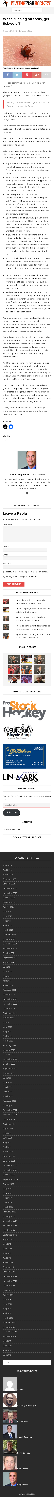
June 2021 (7, 1138)
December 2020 (10, 1165)
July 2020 (7, 1188)
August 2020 (8, 1184)
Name (6, 546)
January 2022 (9, 1105)
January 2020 (9, 1216)
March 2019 (8, 1262)
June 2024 (7, 971)
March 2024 (8, 985)
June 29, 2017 (11, 31)
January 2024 (9, 994)
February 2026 (9, 879)
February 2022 (9, 1101)
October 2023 (9, 1008)
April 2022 (7, 1091)
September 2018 (10, 1290)
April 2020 (7, 1202)
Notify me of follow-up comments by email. (27, 571)
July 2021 (7, 1133)
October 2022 (9, 1064)
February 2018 (9, 1322)
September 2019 (10, 1235)
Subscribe (11, 812)
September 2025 (10, 902)
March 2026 (8, 874)
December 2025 (10, 888)
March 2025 (8, 930)
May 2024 (7, 976)
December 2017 (10, 1332)
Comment (7, 524)
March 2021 (8, 1151)
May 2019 (7, 1253)
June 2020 (7, 1193)
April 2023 (7, 1036)
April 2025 (7, 925)
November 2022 (10, 1059)
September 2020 (10, 1179)
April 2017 (7, 1350)
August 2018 (8, 1295)
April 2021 (7, 1147)
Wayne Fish (26, 31)
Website (7, 563)
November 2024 (10, 948)
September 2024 (10, 958)
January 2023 (9, 1050)
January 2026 (9, 884)
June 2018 (7, 1304)
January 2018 (9, 1327)
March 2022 (8, 1096)
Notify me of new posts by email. (22, 576)
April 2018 (7, 1313)
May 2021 (7, 1142)
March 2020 (8, 1207)
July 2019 (7, 1244)
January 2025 (9, 939)
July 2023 (7, 1022)
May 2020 (7, 1198)
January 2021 (9, 1161)
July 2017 (7, 1341)
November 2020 (10, 1170)
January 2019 (9, 1272)
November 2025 (10, 893)
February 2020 (9, 1212)
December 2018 (10, 1276)
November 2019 (10, 1225)
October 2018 (9, 1285)
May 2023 (7, 1031)
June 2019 (7, 1248)
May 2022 (7, 1087)
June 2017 (7, 1345)
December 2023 (10, 999)
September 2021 (10, 1124)
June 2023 (7, 1027)
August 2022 (8, 1073)
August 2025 (8, 907)
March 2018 (8, 1318)
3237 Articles (39, 474)
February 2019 (9, 1267)
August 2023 (8, 1017)
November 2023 (10, 1004)
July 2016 (7, 1355)
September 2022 (10, 1068)
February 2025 (9, 934)
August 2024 (8, 962)
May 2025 (7, 921)
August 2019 (8, 1239)
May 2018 (7, 1308)
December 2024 (10, 944)
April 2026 (7, 870)
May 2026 (7, 865)
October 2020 (9, 1175)
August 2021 (8, 1128)
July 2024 (7, 967)
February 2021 (9, 1156)
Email (5, 554)
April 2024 (7, 981)
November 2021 (10, 1115)
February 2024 (9, 990)
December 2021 (10, 1110)
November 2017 (10, 1336)
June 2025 (7, 916)
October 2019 (9, 1230)
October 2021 (9, 1119)
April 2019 (7, 1258)
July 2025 (7, 911)
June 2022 (7, 1082)
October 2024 (9, 953)
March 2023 (8, 1041)
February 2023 (9, 1045)
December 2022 (10, 1055)
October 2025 (9, 898)
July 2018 (7, 1299)
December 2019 (10, 1221)
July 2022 (7, 1078)
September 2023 (10, 1013)
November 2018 (10, 1281)
